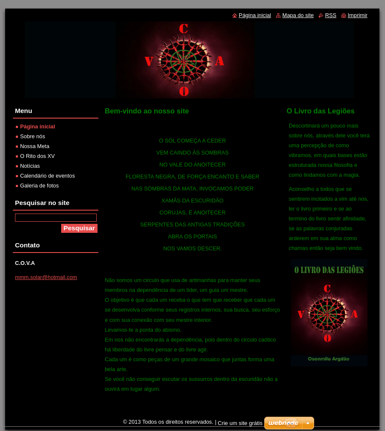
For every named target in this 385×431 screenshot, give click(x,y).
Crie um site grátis (240, 423)
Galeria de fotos (39, 185)
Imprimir (357, 15)
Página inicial (37, 126)
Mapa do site (298, 15)
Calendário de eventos (47, 175)
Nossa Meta (34, 146)
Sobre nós (32, 136)
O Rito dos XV (37, 156)
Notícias (30, 166)
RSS (330, 15)
